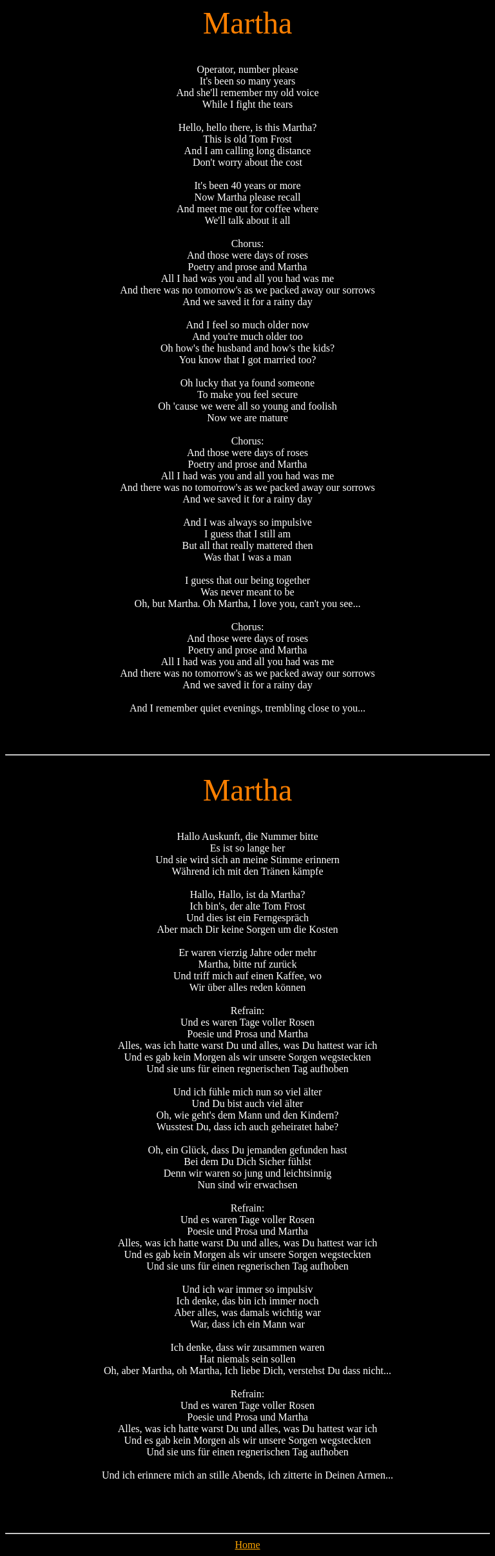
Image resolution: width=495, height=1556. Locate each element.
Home (247, 1544)
